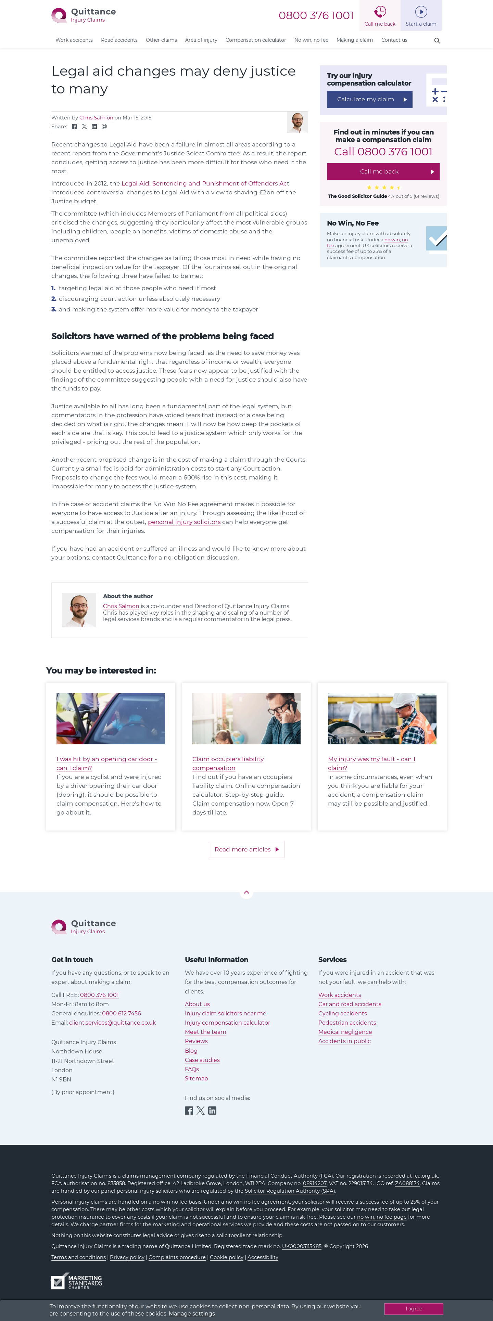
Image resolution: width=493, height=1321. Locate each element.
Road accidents (119, 40)
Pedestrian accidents (347, 1022)
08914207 (315, 1183)
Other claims (161, 40)
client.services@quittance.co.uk (112, 1022)
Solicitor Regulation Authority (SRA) (290, 1191)
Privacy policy (127, 1257)
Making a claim (355, 40)
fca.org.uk (425, 1176)
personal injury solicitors (184, 521)
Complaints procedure (177, 1257)
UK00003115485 (301, 1246)
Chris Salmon (96, 118)
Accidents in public (344, 1041)
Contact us (394, 40)
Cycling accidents (342, 1013)
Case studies (202, 1060)
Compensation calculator (256, 40)
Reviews (196, 1041)
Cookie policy (226, 1257)
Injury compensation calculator (227, 1022)
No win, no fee (311, 40)
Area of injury (201, 40)
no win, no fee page (382, 1217)
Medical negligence (345, 1032)
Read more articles (242, 849)
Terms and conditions (78, 1257)
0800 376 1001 (316, 15)
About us (197, 1004)
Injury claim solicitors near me (225, 1013)
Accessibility (263, 1257)
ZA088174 (407, 1183)
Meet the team (205, 1032)
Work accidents (74, 40)
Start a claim (421, 24)
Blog (191, 1051)
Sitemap (196, 1078)
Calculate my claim (365, 99)
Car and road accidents (349, 1004)
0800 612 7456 (121, 1013)
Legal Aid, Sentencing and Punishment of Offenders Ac (204, 183)
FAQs (192, 1069)
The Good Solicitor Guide (357, 196)
